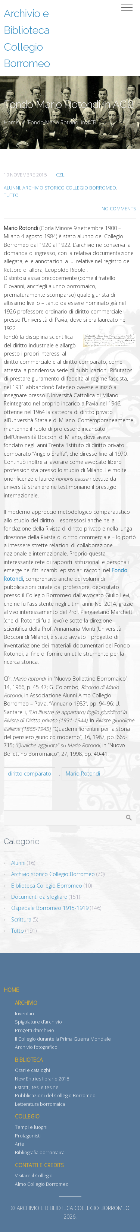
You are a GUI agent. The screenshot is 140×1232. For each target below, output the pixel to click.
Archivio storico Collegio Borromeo (69, 188)
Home (11, 122)
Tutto (11, 195)
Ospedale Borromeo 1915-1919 (49, 907)
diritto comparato (29, 773)
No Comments (119, 209)
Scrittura (21, 919)
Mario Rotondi (83, 773)
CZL (60, 175)
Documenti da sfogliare (39, 896)
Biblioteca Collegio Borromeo (46, 885)
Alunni (12, 188)
